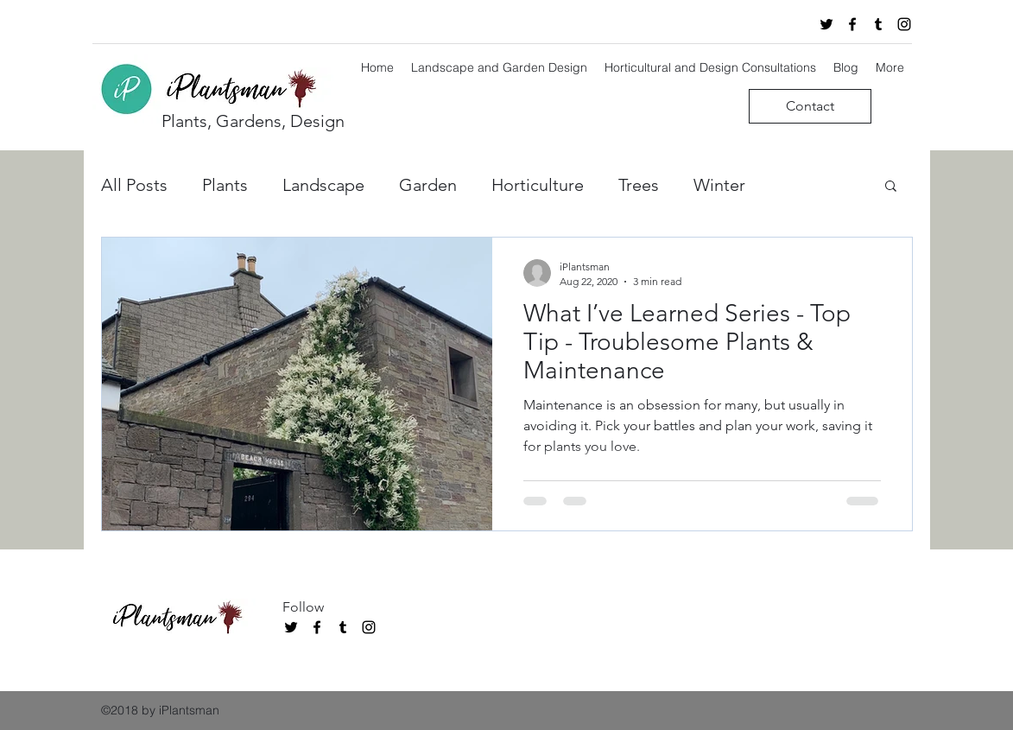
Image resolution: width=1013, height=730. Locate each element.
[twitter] (826, 24)
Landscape (323, 185)
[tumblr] (878, 24)
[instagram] (904, 24)
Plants (225, 185)
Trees (638, 185)
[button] (891, 187)
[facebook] (852, 24)
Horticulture (537, 185)
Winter (719, 185)
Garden (428, 185)
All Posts (134, 185)
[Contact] (810, 106)
